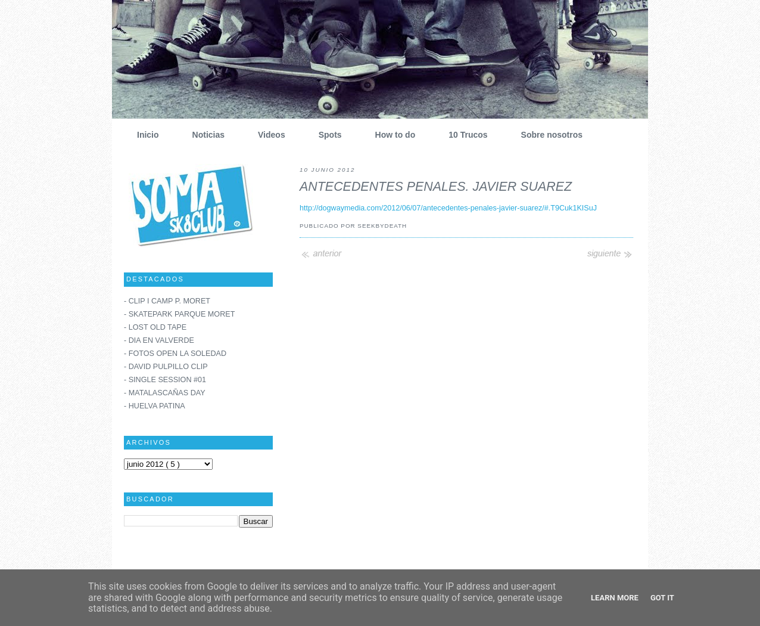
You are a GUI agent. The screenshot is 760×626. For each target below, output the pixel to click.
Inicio (143, 135)
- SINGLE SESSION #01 (165, 380)
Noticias (204, 135)
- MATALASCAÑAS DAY (164, 393)
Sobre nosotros (547, 135)
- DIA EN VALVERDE (159, 340)
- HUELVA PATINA (154, 406)
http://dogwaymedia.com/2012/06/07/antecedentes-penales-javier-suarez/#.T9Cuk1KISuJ (448, 208)
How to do (391, 135)
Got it (662, 597)
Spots (326, 135)
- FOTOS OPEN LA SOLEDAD (175, 353)
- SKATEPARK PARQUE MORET (179, 314)
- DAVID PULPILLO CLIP (166, 366)
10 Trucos (463, 135)
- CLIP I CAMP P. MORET (167, 301)
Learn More (614, 597)
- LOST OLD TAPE (155, 327)
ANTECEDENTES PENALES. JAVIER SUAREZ (436, 186)
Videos (267, 135)
